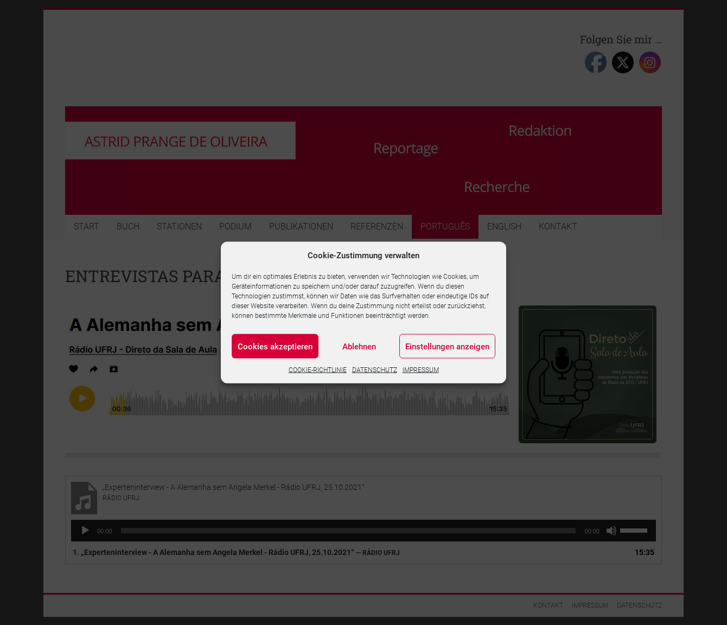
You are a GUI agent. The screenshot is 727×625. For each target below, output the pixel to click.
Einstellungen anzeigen (447, 346)
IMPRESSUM (421, 370)
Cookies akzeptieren (275, 346)
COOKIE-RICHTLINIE (318, 370)
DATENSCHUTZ (374, 370)
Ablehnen (359, 346)
